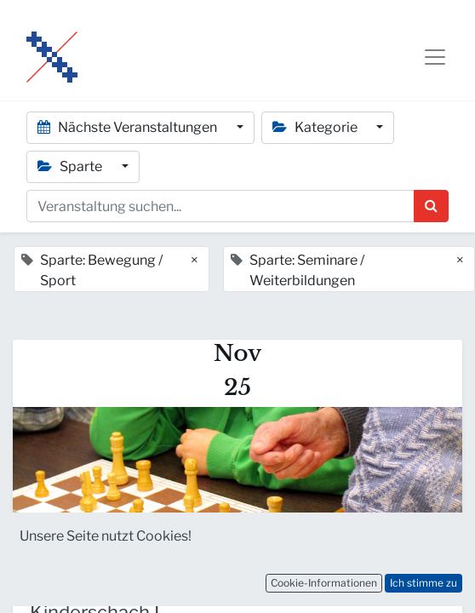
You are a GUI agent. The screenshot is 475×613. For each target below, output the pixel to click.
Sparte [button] (71, 166)
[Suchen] (431, 206)
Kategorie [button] (316, 127)
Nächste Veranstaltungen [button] (128, 127)
